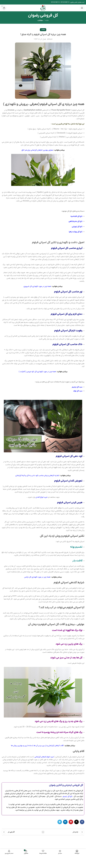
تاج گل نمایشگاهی (75, 221)
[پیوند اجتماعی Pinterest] (71, 822)
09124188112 (65, 2)
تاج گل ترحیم (67, 796)
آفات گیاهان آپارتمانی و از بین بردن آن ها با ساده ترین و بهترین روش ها (37, 745)
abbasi (49, 39)
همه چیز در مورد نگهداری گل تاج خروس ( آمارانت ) (37, 371)
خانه (47, 20)
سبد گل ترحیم (77, 387)
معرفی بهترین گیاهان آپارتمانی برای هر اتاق (37, 150)
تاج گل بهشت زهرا (75, 232)
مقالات (40, 20)
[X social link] (76, 822)
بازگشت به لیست (43, 832)
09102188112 (55, 2)
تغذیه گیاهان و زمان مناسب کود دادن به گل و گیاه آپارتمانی (37, 475)
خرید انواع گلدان (41, 497)
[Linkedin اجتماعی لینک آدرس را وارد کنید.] (65, 822)
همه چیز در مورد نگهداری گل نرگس (37, 577)
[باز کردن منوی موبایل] (81, 8)
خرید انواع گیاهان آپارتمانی (44, 757)
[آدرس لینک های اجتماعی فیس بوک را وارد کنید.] (82, 822)
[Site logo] (43, 8)
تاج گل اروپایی (77, 226)
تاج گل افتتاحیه (76, 216)
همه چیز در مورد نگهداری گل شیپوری (37, 286)
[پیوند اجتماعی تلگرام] (59, 822)
